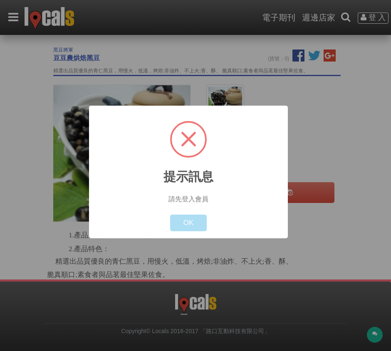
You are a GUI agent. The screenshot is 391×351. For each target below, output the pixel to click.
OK (188, 223)
